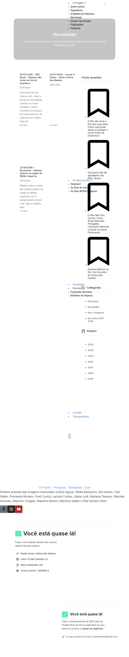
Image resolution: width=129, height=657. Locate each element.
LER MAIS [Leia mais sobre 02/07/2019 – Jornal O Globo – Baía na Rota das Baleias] (53, 125)
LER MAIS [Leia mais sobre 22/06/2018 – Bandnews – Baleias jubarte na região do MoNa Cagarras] (23, 211)
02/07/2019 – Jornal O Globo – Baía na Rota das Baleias (62, 77)
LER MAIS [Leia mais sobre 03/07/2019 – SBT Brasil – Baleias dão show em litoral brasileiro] (23, 125)
